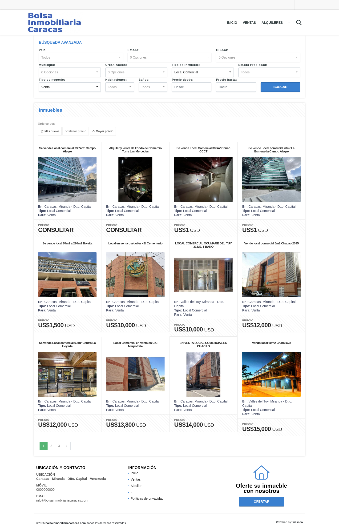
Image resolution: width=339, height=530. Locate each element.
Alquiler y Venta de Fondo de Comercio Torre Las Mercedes (135, 149)
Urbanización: (116, 65)
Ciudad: (222, 50)
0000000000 (45, 489)
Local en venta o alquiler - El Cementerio (135, 243)
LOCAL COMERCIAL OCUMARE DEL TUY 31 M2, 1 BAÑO (203, 245)
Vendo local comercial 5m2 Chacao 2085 (271, 243)
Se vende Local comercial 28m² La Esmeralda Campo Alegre (271, 149)
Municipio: (47, 65)
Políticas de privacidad (147, 498)
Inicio (232, 22)
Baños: (144, 79)
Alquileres (272, 22)
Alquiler (136, 486)
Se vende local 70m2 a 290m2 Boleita (67, 243)
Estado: (134, 50)
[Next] (67, 446)
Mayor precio (102, 131)
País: (43, 50)
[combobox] (81, 57)
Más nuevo (49, 131)
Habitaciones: (116, 79)
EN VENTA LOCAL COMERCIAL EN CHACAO (203, 344)
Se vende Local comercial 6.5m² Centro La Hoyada (67, 344)
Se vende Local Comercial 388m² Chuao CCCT (203, 149)
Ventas (249, 22)
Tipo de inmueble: (186, 65)
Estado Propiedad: (252, 65)
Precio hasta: (226, 79)
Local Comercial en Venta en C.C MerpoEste (135, 344)
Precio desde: (183, 79)
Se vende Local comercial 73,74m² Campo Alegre (67, 149)
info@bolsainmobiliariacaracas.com (62, 500)
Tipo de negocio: (52, 79)
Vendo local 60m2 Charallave (271, 343)
